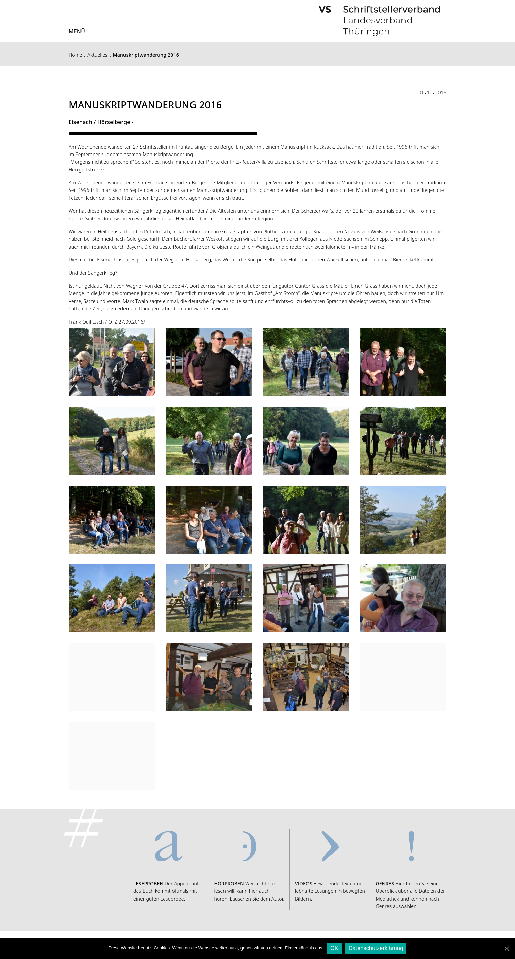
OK (334, 948)
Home (75, 55)
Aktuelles (97, 55)
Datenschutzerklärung (376, 948)
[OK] (506, 948)
